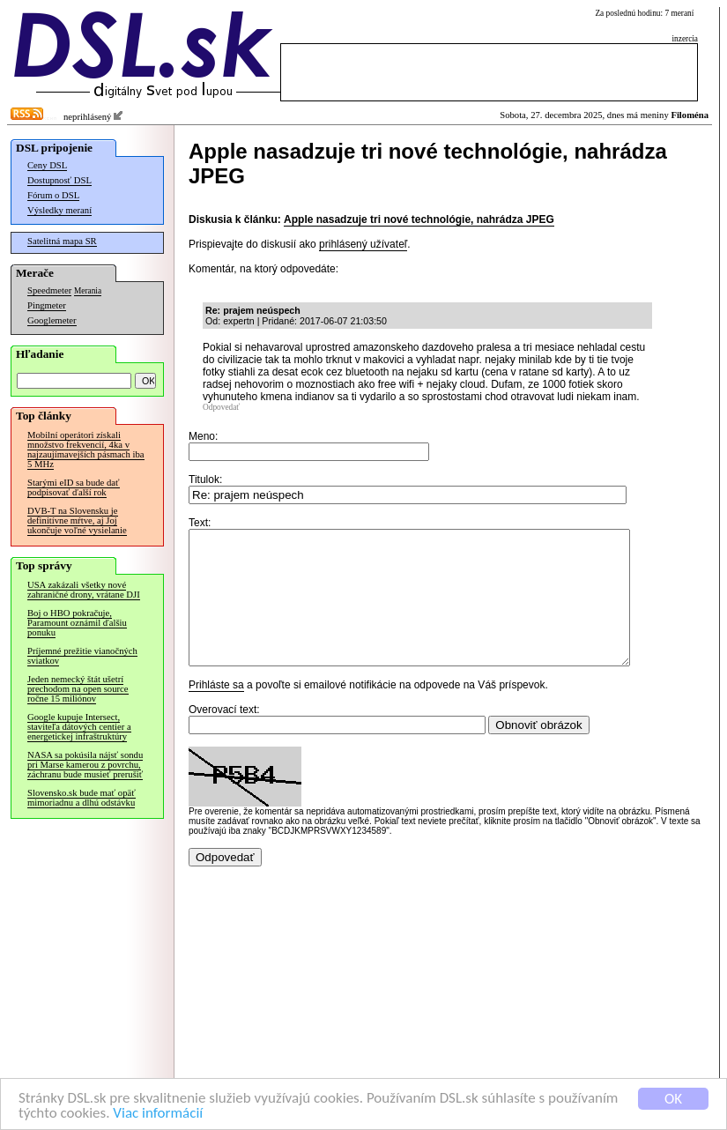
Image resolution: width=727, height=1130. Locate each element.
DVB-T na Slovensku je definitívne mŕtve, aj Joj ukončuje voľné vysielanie (77, 520)
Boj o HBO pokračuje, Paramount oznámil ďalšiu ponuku (77, 622)
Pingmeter (46, 305)
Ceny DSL (47, 165)
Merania (87, 290)
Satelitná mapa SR (62, 241)
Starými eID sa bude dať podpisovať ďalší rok (73, 487)
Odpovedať (221, 407)
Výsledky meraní (59, 210)
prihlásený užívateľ (363, 244)
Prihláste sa (216, 711)
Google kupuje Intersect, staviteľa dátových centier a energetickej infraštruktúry (79, 726)
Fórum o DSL (53, 195)
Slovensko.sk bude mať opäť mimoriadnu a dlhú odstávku (81, 797)
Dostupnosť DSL (59, 180)
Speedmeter (49, 290)
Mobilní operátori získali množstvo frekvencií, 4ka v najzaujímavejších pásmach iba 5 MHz (86, 449)
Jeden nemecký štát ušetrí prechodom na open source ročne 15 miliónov (78, 688)
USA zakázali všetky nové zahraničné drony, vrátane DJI (83, 589)
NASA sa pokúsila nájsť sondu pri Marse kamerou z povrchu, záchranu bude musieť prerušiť (85, 764)
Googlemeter (52, 320)
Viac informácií (158, 1113)
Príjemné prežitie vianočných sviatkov (82, 655)
